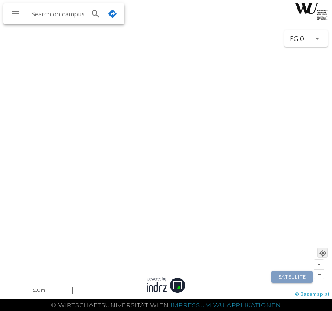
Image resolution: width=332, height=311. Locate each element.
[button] (306, 38)
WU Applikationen (247, 305)
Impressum (190, 305)
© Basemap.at (312, 294)
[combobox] (64, 13)
